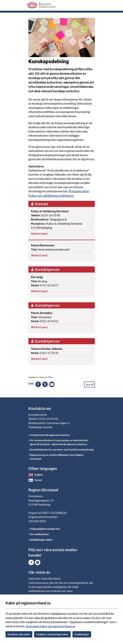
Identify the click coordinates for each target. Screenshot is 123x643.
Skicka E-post (39, 233)
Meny (92, 6)
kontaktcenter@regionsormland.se (50, 434)
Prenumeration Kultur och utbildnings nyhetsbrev (58, 193)
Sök (82, 6)
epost (52, 384)
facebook (38, 384)
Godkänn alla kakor (19, 634)
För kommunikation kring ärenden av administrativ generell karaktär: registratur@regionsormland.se (59, 442)
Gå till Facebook (31, 562)
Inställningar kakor (41, 539)
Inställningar (82, 634)
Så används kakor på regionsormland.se (50, 626)
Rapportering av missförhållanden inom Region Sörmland (57, 456)
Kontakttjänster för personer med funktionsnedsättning (61, 449)
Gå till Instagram (37, 562)
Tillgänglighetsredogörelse (45, 528)
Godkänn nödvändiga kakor (52, 634)
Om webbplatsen (39, 534)
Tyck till (89, 384)
